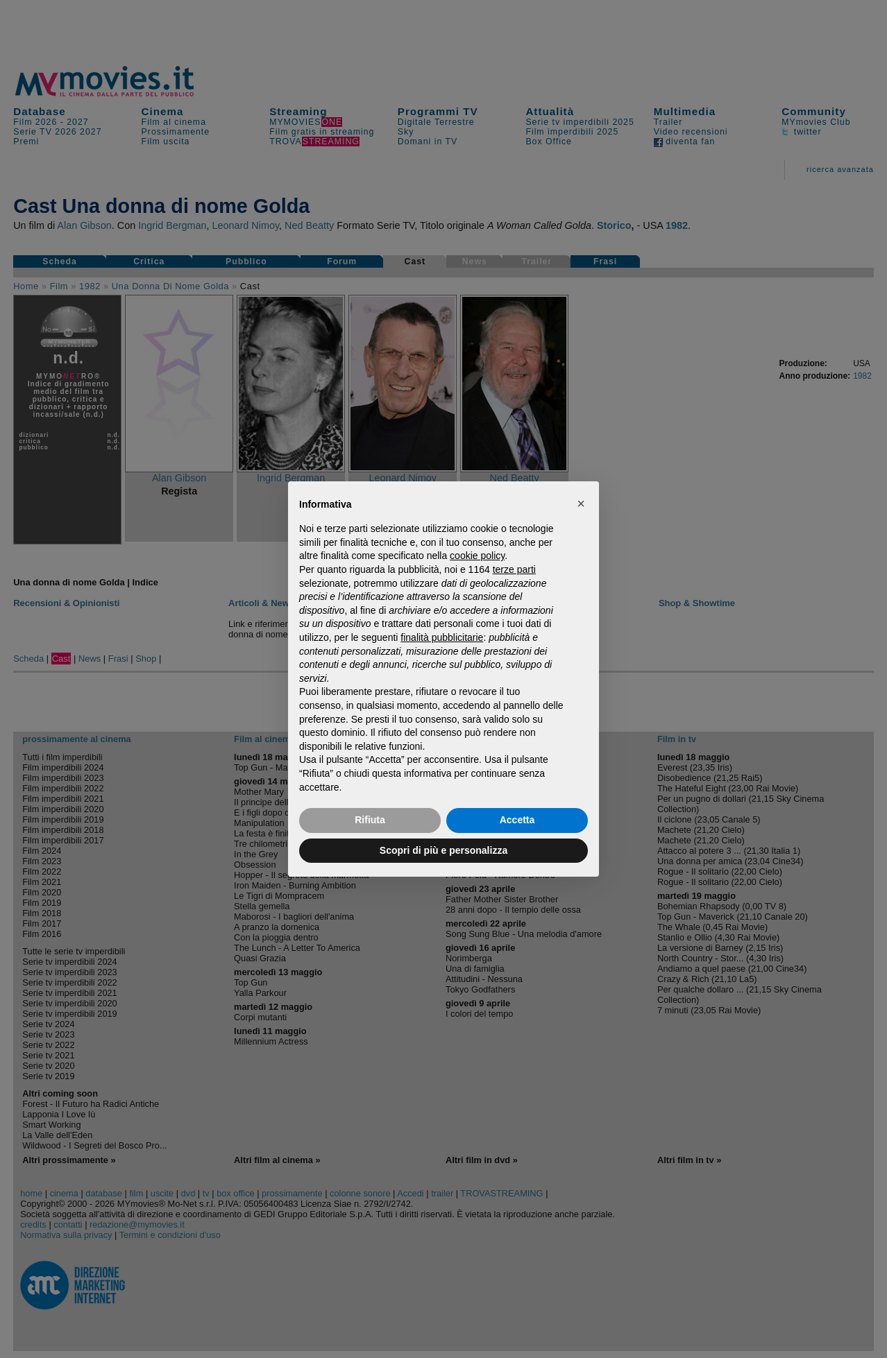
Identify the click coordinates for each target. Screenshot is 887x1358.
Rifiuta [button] (370, 819)
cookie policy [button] (477, 555)
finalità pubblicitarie (441, 637)
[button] (581, 503)
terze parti (514, 569)
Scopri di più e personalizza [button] (443, 850)
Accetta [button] (517, 819)
